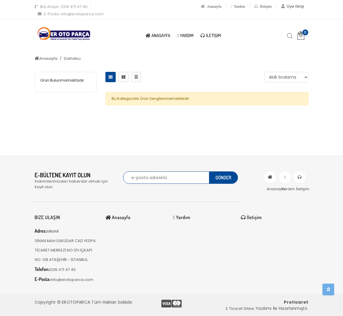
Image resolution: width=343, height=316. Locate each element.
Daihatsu (72, 58)
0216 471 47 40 (61, 6)
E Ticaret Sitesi (240, 308)
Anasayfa (211, 6)
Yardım (238, 6)
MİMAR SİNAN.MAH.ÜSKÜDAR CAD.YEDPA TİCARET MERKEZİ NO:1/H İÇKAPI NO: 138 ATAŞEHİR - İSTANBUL (65, 245)
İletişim (263, 6)
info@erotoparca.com (71, 14)
